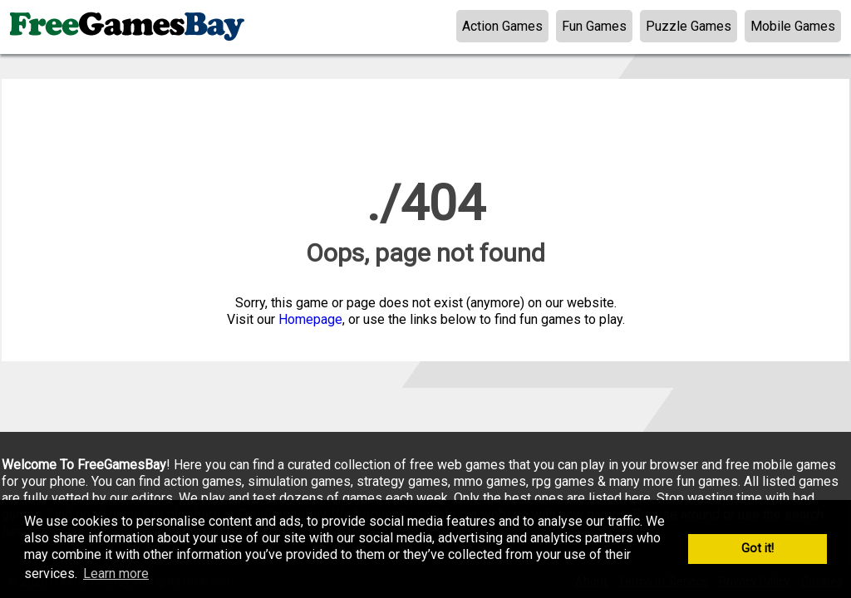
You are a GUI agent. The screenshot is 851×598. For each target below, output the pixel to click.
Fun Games (594, 26)
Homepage (310, 319)
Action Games (502, 26)
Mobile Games (792, 26)
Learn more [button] (116, 573)
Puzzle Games (688, 26)
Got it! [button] (757, 549)
